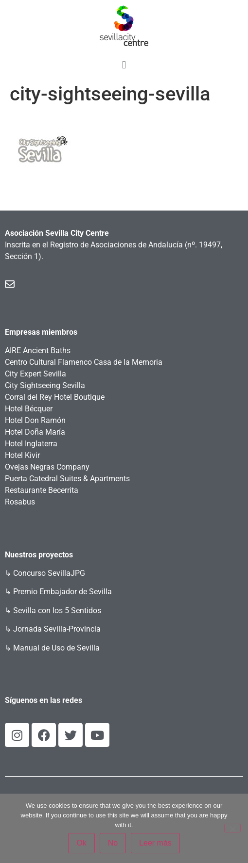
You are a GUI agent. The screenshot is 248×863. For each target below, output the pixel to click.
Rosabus (20, 501)
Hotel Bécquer (29, 408)
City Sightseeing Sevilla (45, 385)
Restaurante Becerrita (41, 490)
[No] (232, 828)
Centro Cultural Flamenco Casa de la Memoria (83, 362)
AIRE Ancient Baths (38, 350)
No (113, 843)
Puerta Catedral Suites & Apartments (67, 478)
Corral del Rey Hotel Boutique (55, 397)
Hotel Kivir (22, 455)
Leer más (155, 843)
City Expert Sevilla (35, 373)
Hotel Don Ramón (35, 420)
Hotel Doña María (35, 432)
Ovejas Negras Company (47, 467)
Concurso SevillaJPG (49, 573)
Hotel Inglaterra (31, 443)
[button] (123, 65)
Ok (81, 843)
